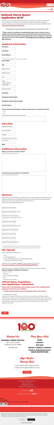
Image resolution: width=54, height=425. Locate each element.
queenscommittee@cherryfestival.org (13, 25)
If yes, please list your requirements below (13, 115)
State (3, 81)
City (3, 77)
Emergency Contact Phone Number (12, 101)
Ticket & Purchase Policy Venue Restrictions (39, 351)
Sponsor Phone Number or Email (11, 225)
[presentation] (12, 308)
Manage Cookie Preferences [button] (27, 422)
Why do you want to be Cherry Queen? (13, 151)
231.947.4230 (13, 348)
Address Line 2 (6, 73)
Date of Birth (5, 60)
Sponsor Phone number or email (11, 211)
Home (39, 340)
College (4, 134)
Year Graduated (6, 130)
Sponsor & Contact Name (9, 207)
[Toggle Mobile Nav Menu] (52, 9)
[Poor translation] (5, 404)
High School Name (7, 126)
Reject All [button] (22, 419)
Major (3, 144)
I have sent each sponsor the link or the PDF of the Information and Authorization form (21, 246)
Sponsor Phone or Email (8, 238)
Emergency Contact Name (10, 97)
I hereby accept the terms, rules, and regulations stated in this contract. (25, 291)
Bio (4, 277)
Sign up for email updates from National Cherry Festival (15, 59)
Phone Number (6, 89)
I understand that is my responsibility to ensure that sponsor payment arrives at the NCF (22, 247)
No (4, 113)
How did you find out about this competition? (15, 173)
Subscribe (27, 372)
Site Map (39, 345)
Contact (39, 342)
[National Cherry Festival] (5, 5)
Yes (5, 111)
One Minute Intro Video (10, 279)
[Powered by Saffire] (31, 390)
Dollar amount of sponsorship (10, 229)
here (19, 263)
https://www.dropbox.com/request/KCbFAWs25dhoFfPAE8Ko (20, 265)
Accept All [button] (31, 419)
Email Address (6, 55)
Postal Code (5, 85)
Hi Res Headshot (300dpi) (11, 275)
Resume (6, 273)
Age (3, 64)
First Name (5, 46)
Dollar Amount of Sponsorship (10, 215)
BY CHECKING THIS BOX (10, 294)
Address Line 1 (6, 69)
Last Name (5, 51)
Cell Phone (5, 93)
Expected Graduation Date (9, 138)
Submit (5, 313)
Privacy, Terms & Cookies (39, 348)
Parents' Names (6, 105)
